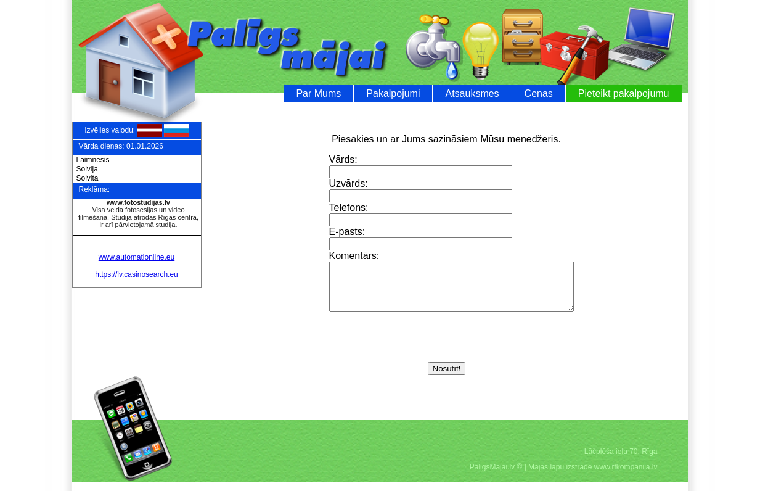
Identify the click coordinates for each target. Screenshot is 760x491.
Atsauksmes (472, 93)
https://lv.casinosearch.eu (136, 274)
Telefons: (349, 207)
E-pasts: (347, 231)
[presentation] (423, 347)
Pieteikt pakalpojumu (623, 93)
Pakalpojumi (393, 93)
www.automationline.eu (136, 257)
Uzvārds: (348, 183)
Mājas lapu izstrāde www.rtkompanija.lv (592, 476)
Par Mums (318, 93)
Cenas (539, 93)
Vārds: (343, 159)
